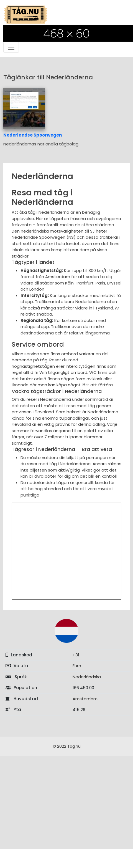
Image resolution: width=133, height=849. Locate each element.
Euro (77, 666)
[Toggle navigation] (11, 47)
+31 (76, 655)
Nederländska (87, 677)
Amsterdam (85, 699)
